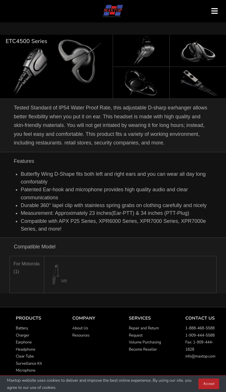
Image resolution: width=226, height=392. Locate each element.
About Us (80, 328)
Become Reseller (143, 349)
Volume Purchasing (145, 342)
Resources (81, 335)
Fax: (189, 342)
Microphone (25, 370)
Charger (22, 335)
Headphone (25, 349)
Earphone (24, 342)
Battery (22, 328)
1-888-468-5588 (200, 328)
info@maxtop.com (200, 356)
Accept (208, 383)
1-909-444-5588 (200, 335)
